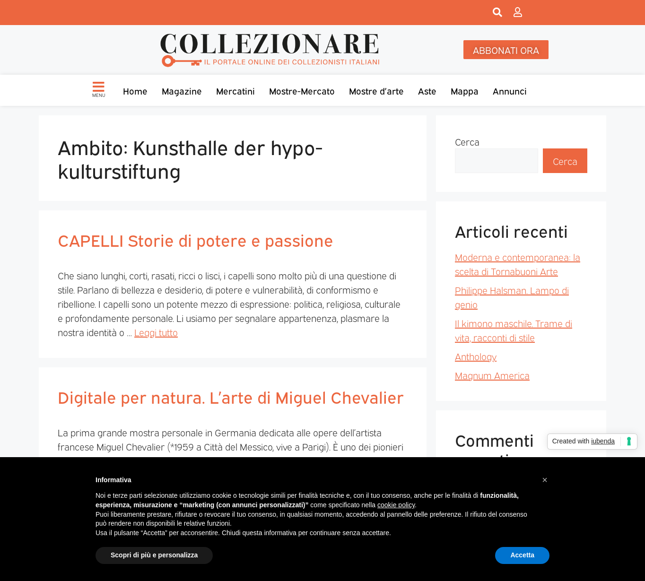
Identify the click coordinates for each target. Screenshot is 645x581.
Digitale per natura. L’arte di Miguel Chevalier (231, 396)
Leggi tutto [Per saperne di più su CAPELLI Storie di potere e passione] (156, 332)
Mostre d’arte (376, 90)
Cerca (467, 141)
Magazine (182, 90)
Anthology (476, 356)
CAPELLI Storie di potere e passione (195, 239)
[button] (544, 479)
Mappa (465, 90)
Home (135, 90)
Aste (427, 90)
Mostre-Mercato (302, 90)
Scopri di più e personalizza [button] (154, 555)
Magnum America (492, 375)
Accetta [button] (522, 555)
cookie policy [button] (396, 505)
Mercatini (235, 90)
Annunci (510, 90)
